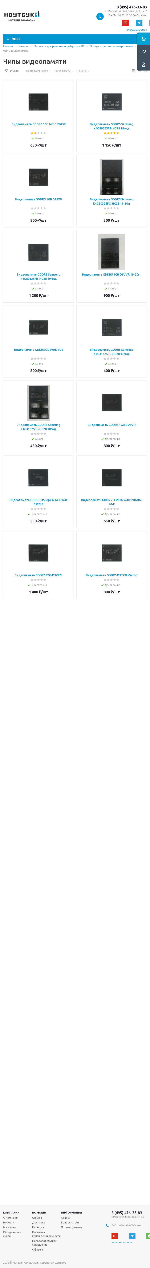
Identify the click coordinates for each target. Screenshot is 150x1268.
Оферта (37, 1249)
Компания (11, 1212)
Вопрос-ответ (70, 1222)
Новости (8, 1222)
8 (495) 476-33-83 (132, 7)
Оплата (37, 1217)
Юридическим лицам (12, 1234)
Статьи (65, 1217)
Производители (71, 1227)
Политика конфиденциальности (46, 1234)
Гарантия (38, 1227)
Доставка (38, 1222)
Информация (71, 1212)
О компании (10, 1217)
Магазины (9, 1227)
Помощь (39, 1212)
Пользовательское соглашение (44, 1242)
